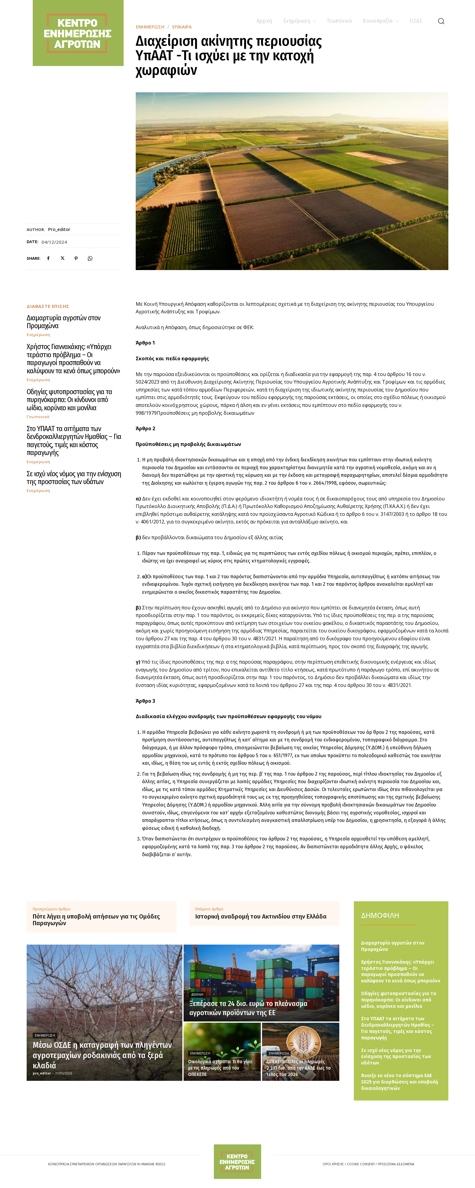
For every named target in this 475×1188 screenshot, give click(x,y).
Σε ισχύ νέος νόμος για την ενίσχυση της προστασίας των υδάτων (74, 478)
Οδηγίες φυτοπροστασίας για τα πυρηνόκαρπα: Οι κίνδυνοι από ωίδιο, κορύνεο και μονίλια (69, 400)
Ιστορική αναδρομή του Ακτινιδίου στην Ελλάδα (261, 916)
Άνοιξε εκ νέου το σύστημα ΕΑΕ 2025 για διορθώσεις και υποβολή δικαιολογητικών (399, 1082)
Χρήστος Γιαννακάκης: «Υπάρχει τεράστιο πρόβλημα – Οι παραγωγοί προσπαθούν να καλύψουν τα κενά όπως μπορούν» (73, 358)
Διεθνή (197, 994)
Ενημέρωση (38, 335)
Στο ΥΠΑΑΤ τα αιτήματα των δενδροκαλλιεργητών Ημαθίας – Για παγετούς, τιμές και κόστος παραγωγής (74, 440)
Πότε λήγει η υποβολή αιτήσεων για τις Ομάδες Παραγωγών (96, 919)
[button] (441, 21)
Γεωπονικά (38, 417)
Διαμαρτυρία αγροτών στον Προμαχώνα (63, 322)
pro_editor (59, 229)
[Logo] (237, 1161)
